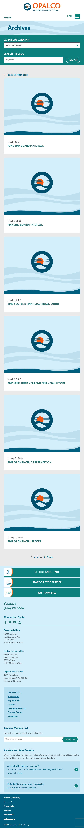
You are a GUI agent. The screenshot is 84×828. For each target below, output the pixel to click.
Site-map (7, 810)
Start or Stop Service (47, 582)
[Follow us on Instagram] (19, 622)
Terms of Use (8, 802)
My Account (13, 696)
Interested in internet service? (40, 770)
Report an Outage (47, 572)
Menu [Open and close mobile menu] (73, 16)
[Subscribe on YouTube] (14, 622)
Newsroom (13, 716)
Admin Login (9, 814)
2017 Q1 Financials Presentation (29, 462)
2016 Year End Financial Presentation (33, 303)
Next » (50, 556)
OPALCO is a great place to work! (40, 785)
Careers (12, 704)
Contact (10, 604)
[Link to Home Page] (42, 7)
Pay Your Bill (47, 592)
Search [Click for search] (72, 59)
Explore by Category (17, 39)
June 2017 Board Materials (26, 145)
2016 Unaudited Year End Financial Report (36, 383)
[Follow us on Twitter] (10, 622)
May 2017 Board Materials (25, 224)
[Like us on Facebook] (5, 622)
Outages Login (9, 819)
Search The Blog (14, 54)
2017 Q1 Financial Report (24, 541)
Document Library (17, 708)
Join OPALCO (14, 692)
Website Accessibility (12, 798)
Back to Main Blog (18, 74)
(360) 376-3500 (14, 608)
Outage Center (15, 712)
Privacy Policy (9, 806)
